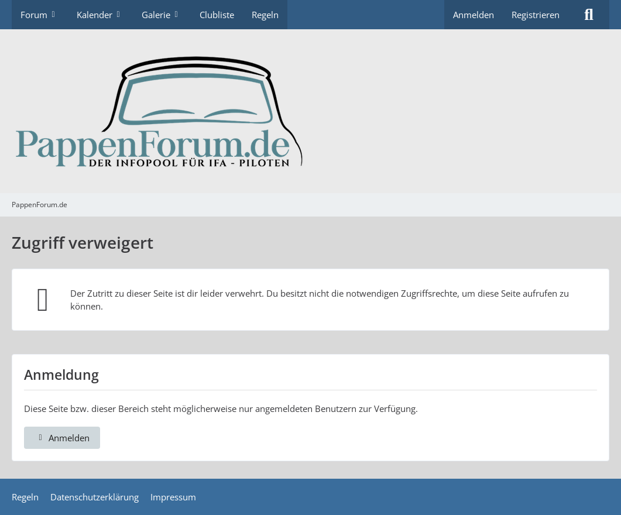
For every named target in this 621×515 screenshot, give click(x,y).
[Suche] (588, 14)
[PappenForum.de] (310, 111)
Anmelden (473, 14)
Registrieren (536, 14)
